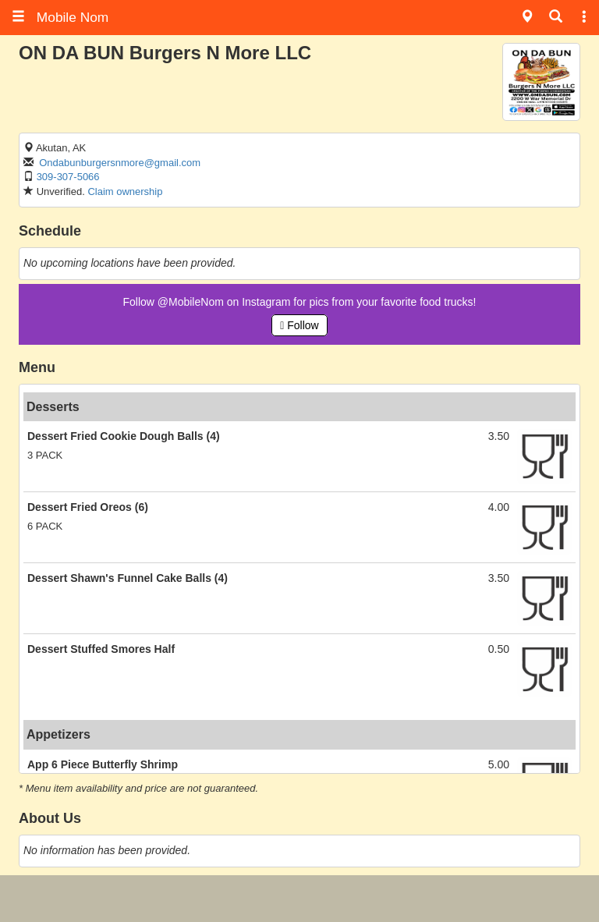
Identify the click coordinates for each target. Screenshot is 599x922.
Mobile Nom (60, 17)
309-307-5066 (68, 177)
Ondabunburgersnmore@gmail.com (119, 162)
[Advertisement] (299, 898)
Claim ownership (124, 191)
